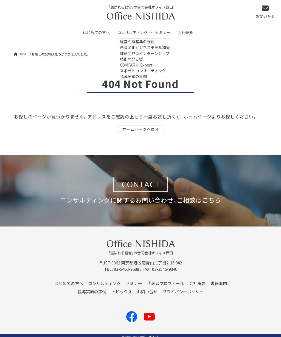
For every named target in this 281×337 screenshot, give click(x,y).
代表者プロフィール (165, 280)
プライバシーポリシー (183, 288)
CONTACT (141, 180)
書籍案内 (218, 280)
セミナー (167, 31)
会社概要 (190, 31)
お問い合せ (268, 12)
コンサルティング (134, 31)
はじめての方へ (97, 31)
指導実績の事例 (92, 288)
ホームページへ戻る (140, 125)
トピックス (121, 288)
